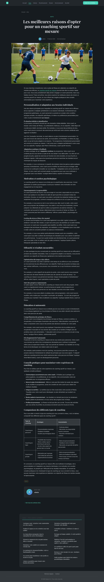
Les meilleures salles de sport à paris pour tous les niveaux (66, 547)
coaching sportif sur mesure (47, 90)
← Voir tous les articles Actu (32, 503)
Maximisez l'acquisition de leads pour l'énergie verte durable (65, 524)
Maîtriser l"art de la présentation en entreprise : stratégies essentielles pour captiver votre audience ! (65, 541)
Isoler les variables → (91, 3)
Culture (35, 3)
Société (67, 3)
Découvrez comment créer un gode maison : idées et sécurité (35, 540)
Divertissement (43, 3)
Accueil (25, 3)
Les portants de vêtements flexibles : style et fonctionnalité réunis (35, 551)
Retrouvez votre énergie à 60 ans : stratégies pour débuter (66, 553)
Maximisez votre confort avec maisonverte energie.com (35, 545)
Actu (30, 3)
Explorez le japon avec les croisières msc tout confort (36, 529)
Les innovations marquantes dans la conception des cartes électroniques (33, 535)
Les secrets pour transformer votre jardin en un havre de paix (35, 556)
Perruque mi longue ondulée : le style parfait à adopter (67, 535)
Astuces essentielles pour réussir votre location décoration (34, 562)
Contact (57, 574)
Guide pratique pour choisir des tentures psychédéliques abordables (65, 558)
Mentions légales (48, 574)
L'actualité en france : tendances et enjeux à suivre (66, 529)
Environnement (59, 3)
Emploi (51, 3)
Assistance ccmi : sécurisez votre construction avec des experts (36, 524)
